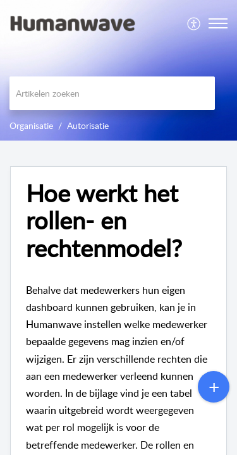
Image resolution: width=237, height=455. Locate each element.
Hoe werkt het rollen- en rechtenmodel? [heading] (104, 220)
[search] (112, 93)
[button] (194, 23)
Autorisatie (88, 125)
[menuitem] (194, 23)
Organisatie (31, 125)
